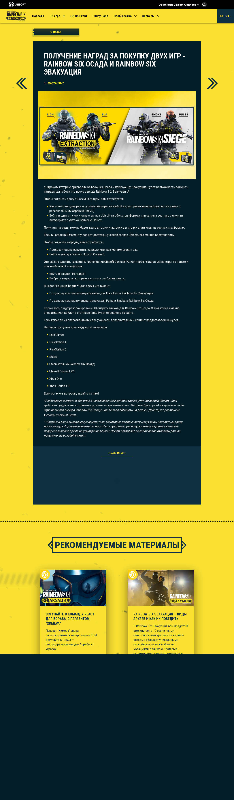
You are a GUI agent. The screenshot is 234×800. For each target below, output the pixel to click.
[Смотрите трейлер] (61, 656)
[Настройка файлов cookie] (27, 790)
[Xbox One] (129, 743)
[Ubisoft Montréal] (87, 735)
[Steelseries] (171, 738)
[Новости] (38, 16)
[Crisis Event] (79, 16)
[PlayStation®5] (129, 749)
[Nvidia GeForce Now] (171, 746)
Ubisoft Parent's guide (202, 774)
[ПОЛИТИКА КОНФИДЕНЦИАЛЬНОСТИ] (30, 774)
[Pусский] (202, 712)
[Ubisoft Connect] (30, 734)
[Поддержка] (30, 754)
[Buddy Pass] (100, 16)
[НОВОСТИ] (30, 748)
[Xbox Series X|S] (129, 738)
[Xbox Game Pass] (129, 733)
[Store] (30, 727)
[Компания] (30, 741)
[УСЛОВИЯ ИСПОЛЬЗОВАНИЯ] (30, 781)
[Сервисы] (150, 16)
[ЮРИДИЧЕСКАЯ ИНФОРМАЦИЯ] (30, 786)
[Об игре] (57, 16)
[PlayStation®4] (129, 754)
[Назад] (56, 32)
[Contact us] (30, 767)
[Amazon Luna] (129, 769)
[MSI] (171, 733)
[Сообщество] (125, 16)
